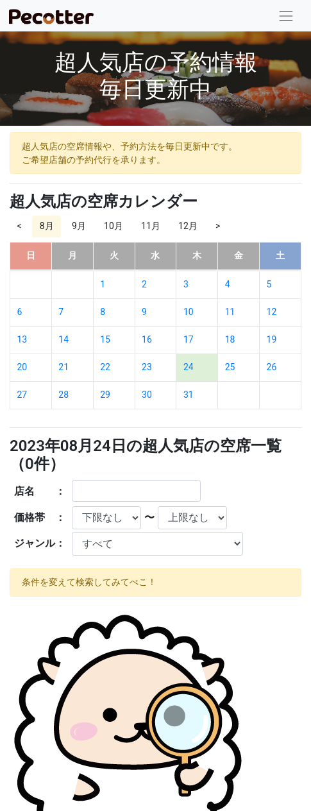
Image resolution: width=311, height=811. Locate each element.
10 (188, 312)
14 (63, 339)
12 (272, 312)
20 (22, 367)
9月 (79, 226)
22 (105, 367)
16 (147, 339)
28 (63, 394)
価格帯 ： (39, 517)
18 (230, 339)
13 (22, 339)
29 (105, 394)
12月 (188, 226)
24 (188, 367)
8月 (47, 226)
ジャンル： (39, 543)
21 (63, 367)
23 (147, 367)
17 (188, 339)
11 (230, 312)
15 (105, 339)
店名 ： (39, 491)
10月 (113, 226)
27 (22, 394)
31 (188, 394)
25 (230, 367)
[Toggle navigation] (286, 15)
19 (272, 339)
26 (272, 367)
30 (147, 394)
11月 (150, 226)
